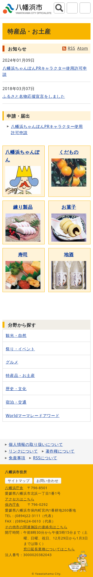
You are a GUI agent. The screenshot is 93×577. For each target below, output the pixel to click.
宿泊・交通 (16, 402)
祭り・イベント (20, 349)
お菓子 (69, 207)
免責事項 (17, 458)
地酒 (69, 254)
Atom (82, 48)
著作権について (60, 451)
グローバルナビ (85, 7)
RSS (71, 48)
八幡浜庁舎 (14, 487)
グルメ (12, 362)
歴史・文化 (16, 388)
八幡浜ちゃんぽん (22, 156)
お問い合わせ (47, 480)
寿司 (23, 254)
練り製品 (23, 207)
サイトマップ (19, 480)
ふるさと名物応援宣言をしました (33, 96)
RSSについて (45, 458)
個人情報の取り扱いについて (36, 444)
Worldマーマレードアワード (33, 415)
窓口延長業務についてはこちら (49, 549)
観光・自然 (16, 335)
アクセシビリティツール (72, 7)
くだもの (69, 152)
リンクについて (23, 451)
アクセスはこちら (19, 499)
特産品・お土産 (20, 375)
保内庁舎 (12, 504)
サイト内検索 (59, 7)
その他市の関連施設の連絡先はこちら (36, 527)
